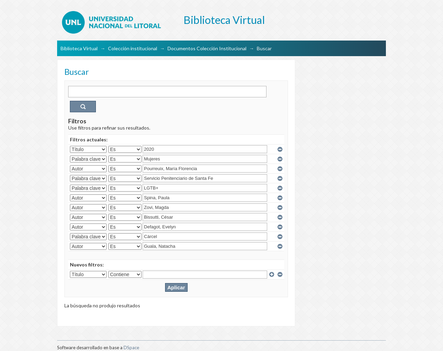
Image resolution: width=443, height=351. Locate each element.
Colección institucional (132, 48)
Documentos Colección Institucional (207, 48)
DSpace (131, 347)
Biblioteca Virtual (79, 48)
